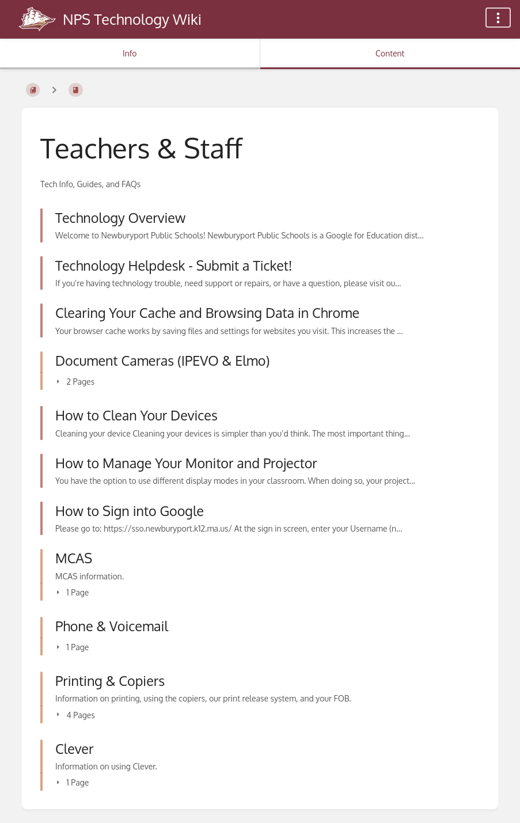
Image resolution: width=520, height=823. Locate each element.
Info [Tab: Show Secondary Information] (130, 53)
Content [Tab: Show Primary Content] (389, 53)
